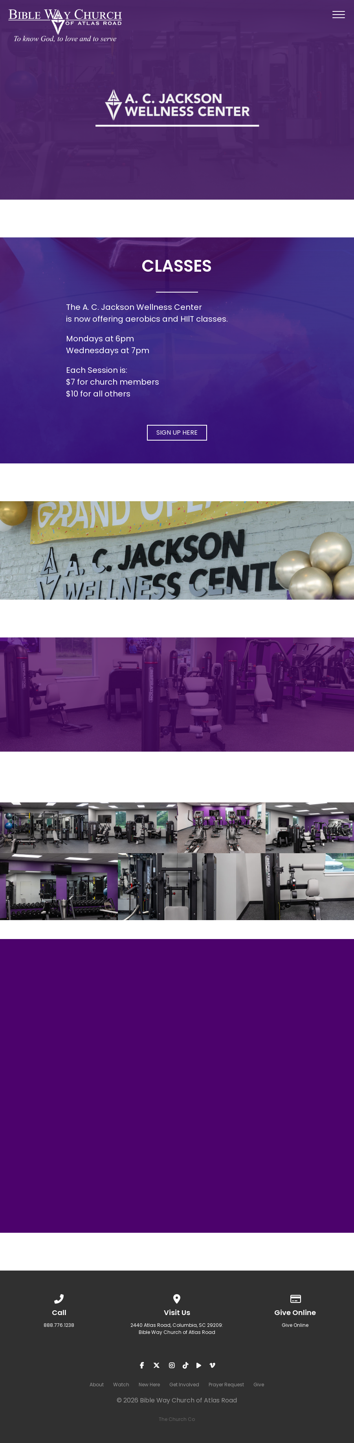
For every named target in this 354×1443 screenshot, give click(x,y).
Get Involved (184, 1384)
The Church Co (177, 1419)
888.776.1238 (59, 1325)
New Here (149, 1384)
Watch (121, 1384)
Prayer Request (226, 1384)
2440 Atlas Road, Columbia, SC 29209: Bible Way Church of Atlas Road (176, 1329)
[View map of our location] (177, 1297)
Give (258, 1384)
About (97, 1384)
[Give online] (295, 1297)
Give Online (295, 1325)
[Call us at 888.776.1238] (59, 1297)
